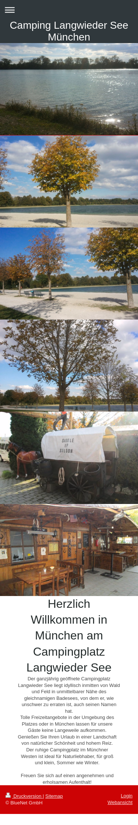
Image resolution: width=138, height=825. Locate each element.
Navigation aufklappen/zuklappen (69, 10)
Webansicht (119, 802)
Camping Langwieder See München (69, 31)
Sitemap (54, 796)
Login (126, 795)
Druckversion (24, 796)
